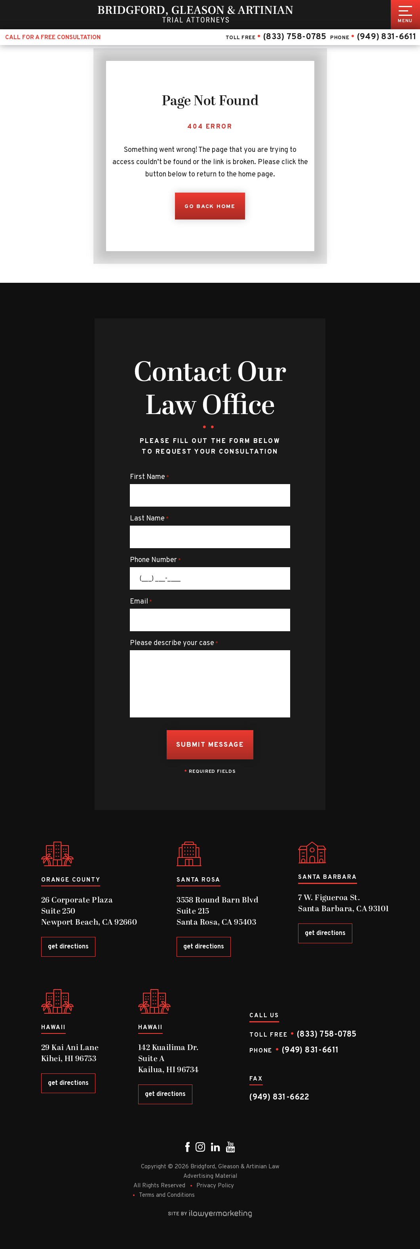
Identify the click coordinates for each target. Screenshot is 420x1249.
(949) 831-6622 (279, 1097)
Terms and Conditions (167, 1195)
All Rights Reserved (159, 1186)
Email (141, 602)
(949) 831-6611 (386, 37)
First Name (149, 477)
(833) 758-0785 (294, 37)
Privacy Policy (215, 1186)
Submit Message (210, 745)
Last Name (149, 518)
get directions (68, 947)
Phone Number (155, 560)
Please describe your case (174, 643)
